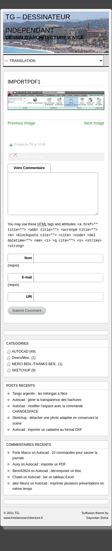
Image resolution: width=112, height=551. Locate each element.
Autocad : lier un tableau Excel (51, 477)
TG (31, 144)
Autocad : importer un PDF (46, 464)
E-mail (27, 277)
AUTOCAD (20, 352)
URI (29, 297)
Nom (28, 258)
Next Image (94, 123)
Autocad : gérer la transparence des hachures (46, 400)
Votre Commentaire (29, 168)
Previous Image (21, 123)
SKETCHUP (21, 370)
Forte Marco (21, 453)
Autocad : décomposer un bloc (58, 471)
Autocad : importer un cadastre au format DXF (47, 430)
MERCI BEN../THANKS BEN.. (34, 364)
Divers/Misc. (21, 358)
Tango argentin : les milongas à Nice (39, 394)
